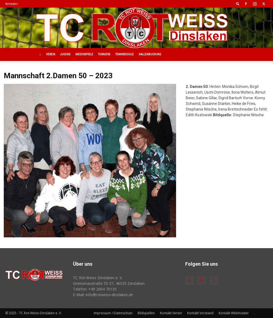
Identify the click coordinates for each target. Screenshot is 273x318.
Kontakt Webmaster (234, 313)
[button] (238, 4)
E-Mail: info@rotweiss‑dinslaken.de (103, 294)
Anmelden (11, 4)
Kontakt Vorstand (200, 313)
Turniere (104, 54)
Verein (50, 54)
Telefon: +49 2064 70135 (95, 289)
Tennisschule (124, 54)
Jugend (65, 54)
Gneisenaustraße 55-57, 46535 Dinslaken (109, 283)
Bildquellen (146, 313)
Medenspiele (84, 54)
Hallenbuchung (150, 54)
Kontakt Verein (171, 313)
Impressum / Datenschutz (113, 313)
